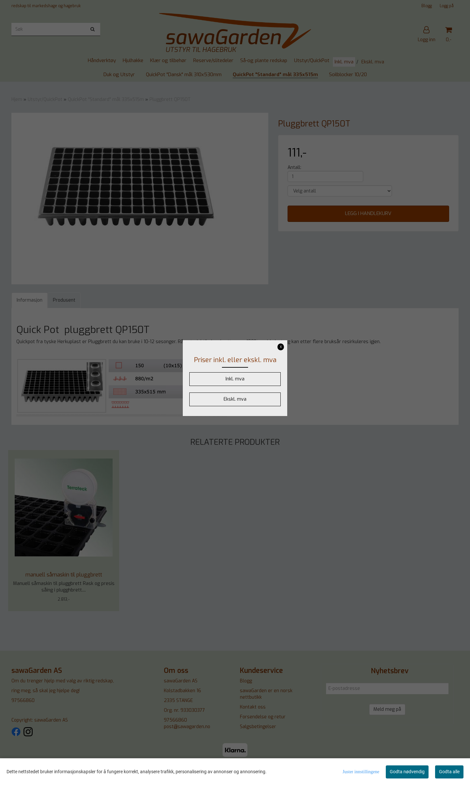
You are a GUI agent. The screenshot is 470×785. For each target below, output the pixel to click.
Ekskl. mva (235, 399)
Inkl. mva (235, 379)
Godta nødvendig (407, 771)
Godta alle (449, 771)
